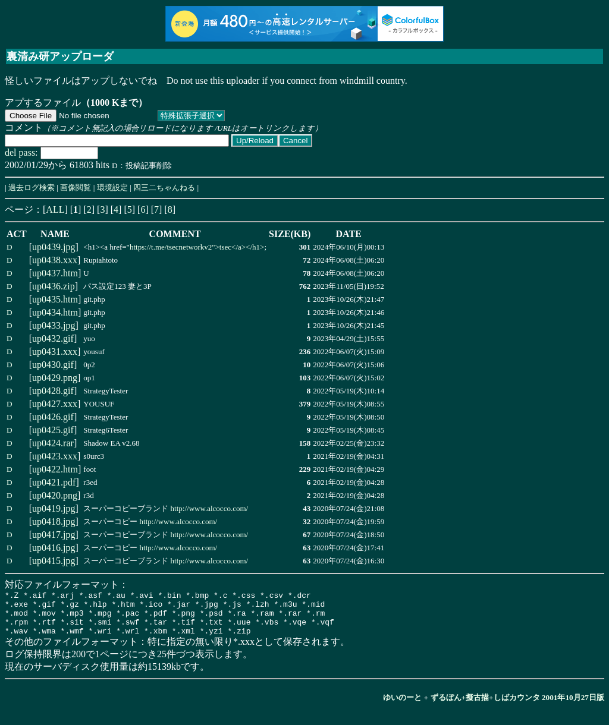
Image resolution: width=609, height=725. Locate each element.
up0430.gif (53, 365)
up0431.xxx (54, 351)
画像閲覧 (75, 187)
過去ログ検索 (31, 187)
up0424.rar (53, 443)
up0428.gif (53, 391)
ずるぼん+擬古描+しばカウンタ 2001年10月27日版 (518, 706)
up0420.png (54, 495)
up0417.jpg (53, 534)
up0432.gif (53, 338)
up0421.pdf (54, 482)
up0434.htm (55, 312)
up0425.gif (53, 430)
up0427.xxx (54, 404)
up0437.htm (55, 273)
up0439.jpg (53, 247)
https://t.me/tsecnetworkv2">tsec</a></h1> (197, 246)
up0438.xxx (54, 260)
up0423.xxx (54, 456)
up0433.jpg (53, 325)
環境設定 (112, 187)
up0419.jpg (53, 508)
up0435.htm (55, 299)
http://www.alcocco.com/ (210, 508)
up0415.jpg (53, 561)
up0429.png (54, 378)
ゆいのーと (402, 706)
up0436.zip (53, 286)
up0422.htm (55, 469)
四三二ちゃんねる (164, 187)
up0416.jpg (53, 548)
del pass (20, 152)
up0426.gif (53, 417)
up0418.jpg (53, 521)
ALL (55, 209)
